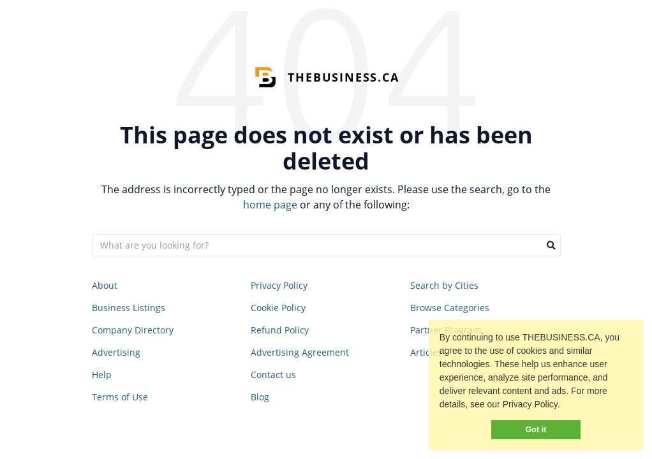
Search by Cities (444, 285)
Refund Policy (280, 330)
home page (270, 205)
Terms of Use (120, 397)
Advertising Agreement (300, 352)
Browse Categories (449, 308)
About (104, 285)
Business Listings (128, 308)
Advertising (116, 352)
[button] (565, 406)
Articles (426, 352)
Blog (260, 397)
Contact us (273, 374)
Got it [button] (536, 429)
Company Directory (133, 330)
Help (102, 374)
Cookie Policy (278, 308)
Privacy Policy (279, 285)
